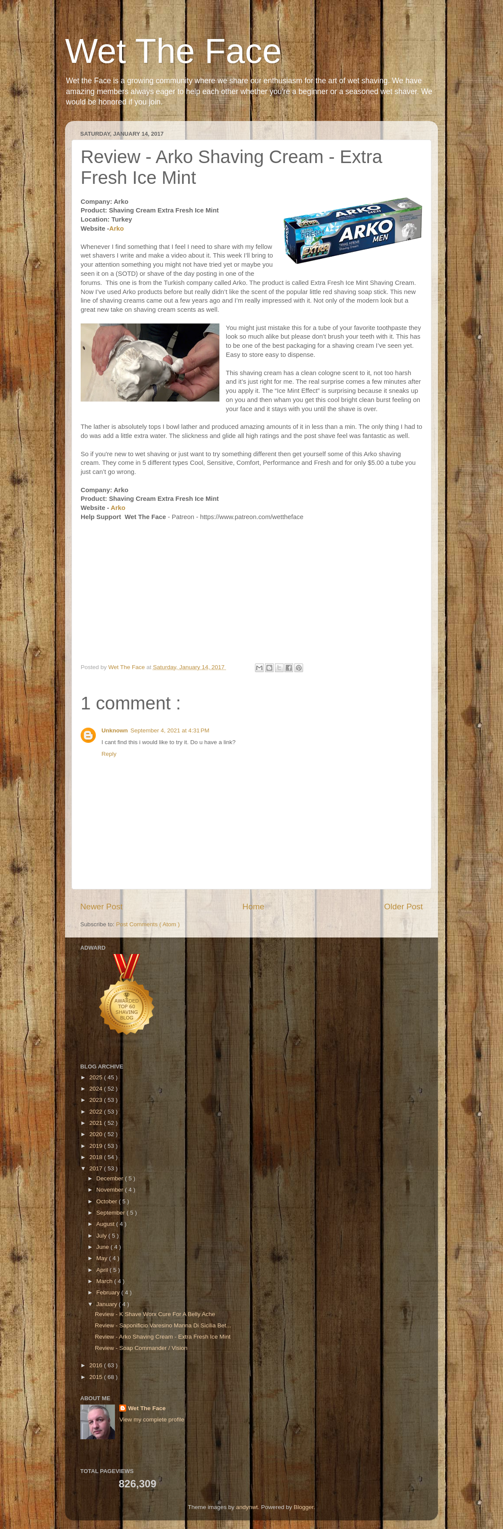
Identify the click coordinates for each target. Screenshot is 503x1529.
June (103, 1247)
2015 (96, 1377)
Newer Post (101, 906)
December (110, 1178)
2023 (96, 1100)
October (107, 1201)
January (107, 1304)
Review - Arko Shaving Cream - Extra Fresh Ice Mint (163, 1336)
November (110, 1189)
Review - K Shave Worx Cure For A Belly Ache (155, 1314)
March (105, 1281)
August (106, 1224)
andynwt (247, 1507)
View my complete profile (151, 1419)
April (103, 1270)
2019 (96, 1146)
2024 (96, 1088)
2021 (96, 1123)
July (102, 1235)
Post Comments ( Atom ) (148, 924)
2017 (96, 1168)
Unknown (114, 730)
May (102, 1258)
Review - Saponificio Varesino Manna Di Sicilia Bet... (163, 1325)
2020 (96, 1134)
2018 (96, 1157)
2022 (96, 1111)
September (111, 1212)
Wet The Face (173, 51)
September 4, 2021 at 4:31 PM (170, 730)
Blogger (304, 1507)
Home (253, 906)
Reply (109, 754)
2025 (96, 1077)
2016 (96, 1365)
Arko (116, 228)
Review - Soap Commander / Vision (141, 1348)
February (108, 1292)
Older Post (403, 906)
